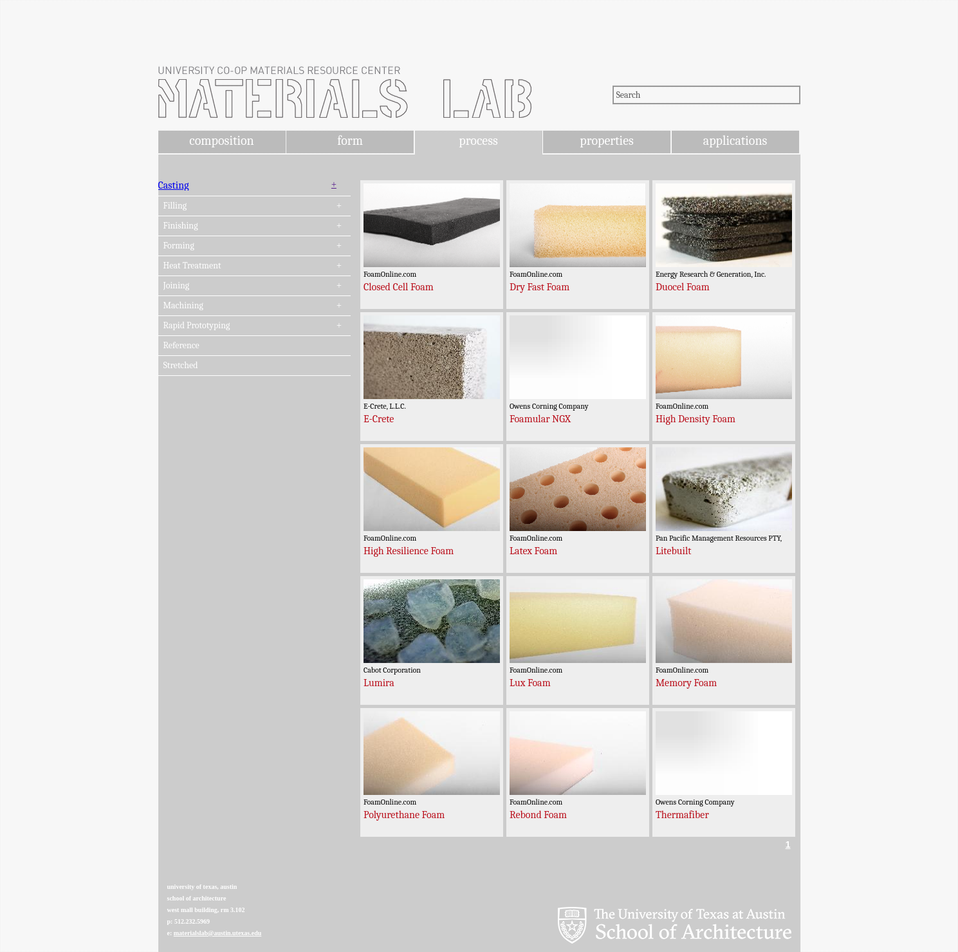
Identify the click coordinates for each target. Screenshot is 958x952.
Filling (175, 205)
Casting (173, 185)
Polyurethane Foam (404, 815)
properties (606, 140)
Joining (176, 285)
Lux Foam (530, 683)
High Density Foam (695, 419)
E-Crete (379, 419)
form (350, 140)
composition (221, 140)
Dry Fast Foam (539, 287)
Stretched (180, 365)
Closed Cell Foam (399, 287)
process (478, 140)
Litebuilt (674, 551)
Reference (181, 345)
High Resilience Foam (409, 551)
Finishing (180, 225)
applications (735, 140)
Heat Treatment (192, 265)
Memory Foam (686, 683)
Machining (183, 305)
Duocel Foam (683, 287)
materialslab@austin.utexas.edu (218, 933)
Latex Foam (533, 551)
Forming (178, 245)
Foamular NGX (540, 419)
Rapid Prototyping (196, 325)
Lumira (379, 683)
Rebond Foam (538, 815)
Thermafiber (682, 815)
